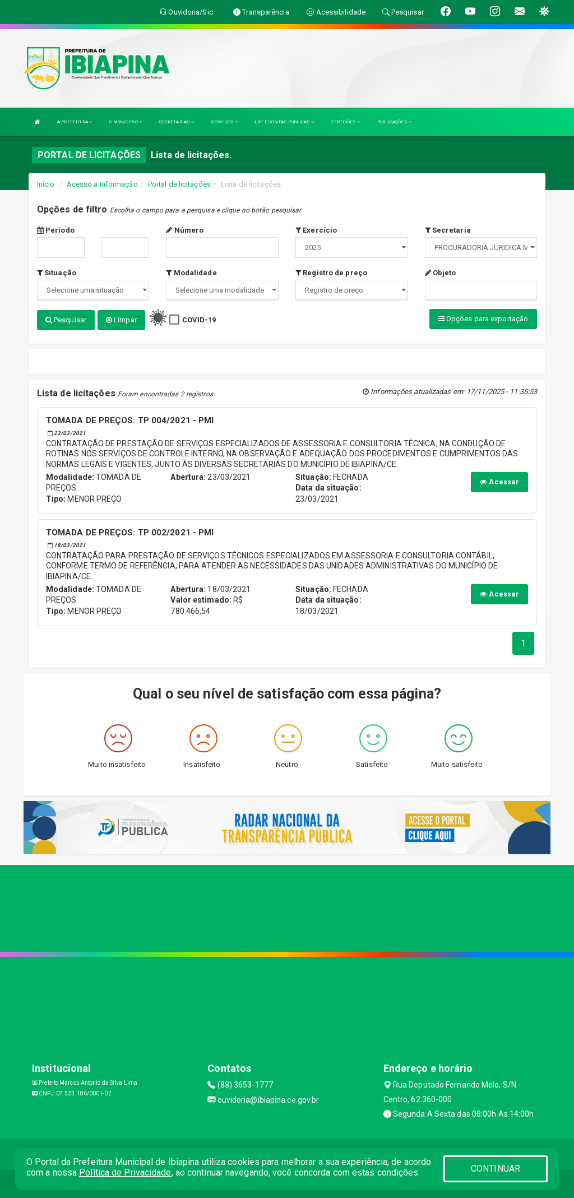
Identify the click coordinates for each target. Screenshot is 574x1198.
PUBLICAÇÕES (394, 121)
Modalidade (191, 273)
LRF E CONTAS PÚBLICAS (284, 121)
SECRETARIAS (176, 121)
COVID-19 (199, 320)
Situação (56, 273)
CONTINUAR (495, 1168)
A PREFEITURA (74, 121)
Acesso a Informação (102, 184)
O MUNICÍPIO (125, 121)
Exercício (316, 230)
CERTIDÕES (345, 121)
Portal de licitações (179, 184)
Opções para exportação (483, 318)
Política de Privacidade (125, 1172)
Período (56, 230)
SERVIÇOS (224, 121)
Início (46, 184)
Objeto (440, 273)
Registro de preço (331, 273)
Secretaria (448, 230)
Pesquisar (65, 320)
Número (184, 230)
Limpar (121, 320)
